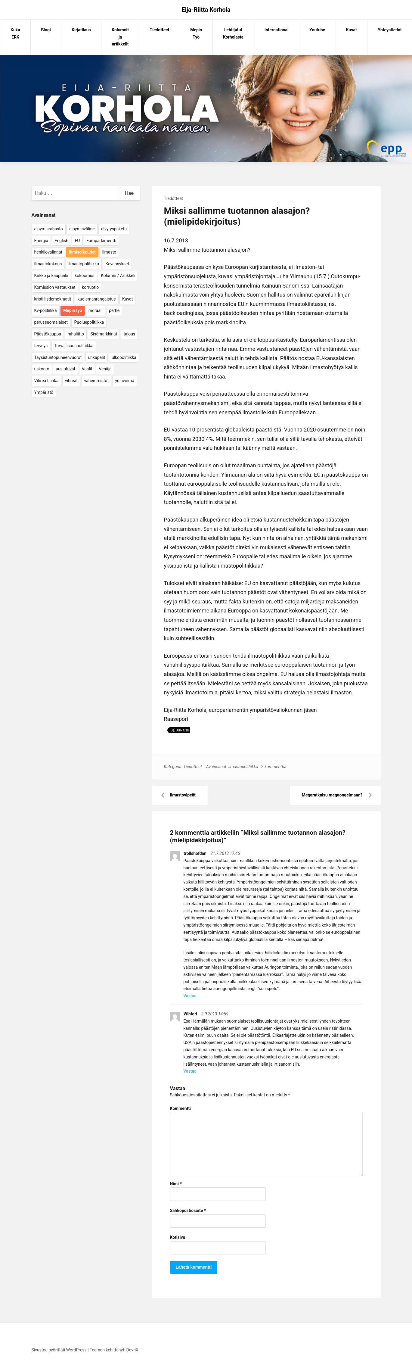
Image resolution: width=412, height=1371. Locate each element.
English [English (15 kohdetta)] (61, 240)
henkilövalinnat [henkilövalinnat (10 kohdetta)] (48, 252)
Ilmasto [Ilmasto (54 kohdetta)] (109, 252)
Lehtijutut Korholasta (233, 33)
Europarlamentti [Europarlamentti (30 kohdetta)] (101, 240)
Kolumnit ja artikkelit (120, 37)
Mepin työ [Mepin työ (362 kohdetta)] (72, 310)
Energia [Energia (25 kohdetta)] (41, 240)
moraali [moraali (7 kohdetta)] (95, 310)
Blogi (46, 29)
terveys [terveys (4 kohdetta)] (41, 345)
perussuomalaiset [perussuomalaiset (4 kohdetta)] (51, 322)
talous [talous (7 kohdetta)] (129, 334)
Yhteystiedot (389, 29)
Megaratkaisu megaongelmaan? (332, 795)
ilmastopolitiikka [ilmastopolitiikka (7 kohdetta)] (83, 263)
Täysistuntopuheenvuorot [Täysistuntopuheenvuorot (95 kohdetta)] (58, 357)
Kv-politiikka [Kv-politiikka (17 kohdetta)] (45, 310)
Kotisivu (177, 1237)
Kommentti (180, 1108)
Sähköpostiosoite (188, 1210)
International (277, 29)
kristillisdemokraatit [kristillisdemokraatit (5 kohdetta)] (52, 299)
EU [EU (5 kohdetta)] (77, 240)
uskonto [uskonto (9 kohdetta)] (41, 368)
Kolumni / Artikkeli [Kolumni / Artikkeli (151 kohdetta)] (118, 275)
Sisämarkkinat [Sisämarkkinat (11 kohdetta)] (104, 334)
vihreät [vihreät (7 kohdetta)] (71, 380)
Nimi (176, 1183)
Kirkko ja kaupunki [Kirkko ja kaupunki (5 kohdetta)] (51, 275)
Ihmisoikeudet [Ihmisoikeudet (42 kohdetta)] (82, 252)
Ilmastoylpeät (183, 795)
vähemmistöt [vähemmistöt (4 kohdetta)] (96, 380)
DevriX (132, 1350)
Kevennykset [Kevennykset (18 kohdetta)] (117, 263)
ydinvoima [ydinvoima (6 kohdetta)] (125, 380)
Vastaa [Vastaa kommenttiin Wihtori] (190, 1071)
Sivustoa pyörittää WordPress (59, 1350)
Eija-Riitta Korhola (206, 9)
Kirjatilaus (81, 29)
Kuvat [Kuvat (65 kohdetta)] (127, 299)
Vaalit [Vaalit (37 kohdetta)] (87, 368)
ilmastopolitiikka (243, 766)
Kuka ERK (15, 33)
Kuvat (351, 29)
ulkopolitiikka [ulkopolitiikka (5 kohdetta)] (124, 357)
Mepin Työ (196, 33)
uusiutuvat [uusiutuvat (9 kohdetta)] (65, 368)
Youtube (317, 29)
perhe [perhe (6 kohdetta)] (114, 310)
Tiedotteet (159, 29)
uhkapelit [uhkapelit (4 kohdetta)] (96, 357)
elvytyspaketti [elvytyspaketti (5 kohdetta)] (114, 228)
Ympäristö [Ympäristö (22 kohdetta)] (44, 392)
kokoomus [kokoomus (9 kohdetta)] (84, 275)
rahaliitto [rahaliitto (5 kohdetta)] (75, 334)
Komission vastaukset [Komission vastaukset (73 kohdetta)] (55, 287)
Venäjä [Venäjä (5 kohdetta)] (105, 368)
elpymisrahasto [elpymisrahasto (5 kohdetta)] (48, 228)
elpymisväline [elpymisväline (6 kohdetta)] (81, 228)
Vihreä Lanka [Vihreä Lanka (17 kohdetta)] (46, 380)
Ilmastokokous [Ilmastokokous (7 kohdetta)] (48, 263)
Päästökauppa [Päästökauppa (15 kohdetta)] (47, 334)
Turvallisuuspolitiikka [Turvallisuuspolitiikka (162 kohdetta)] (74, 345)
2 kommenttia (274, 766)
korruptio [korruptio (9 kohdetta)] (90, 287)
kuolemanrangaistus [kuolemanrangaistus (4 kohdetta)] (97, 299)
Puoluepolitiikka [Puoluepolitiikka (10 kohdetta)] (89, 322)
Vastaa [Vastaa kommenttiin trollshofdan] (190, 995)
